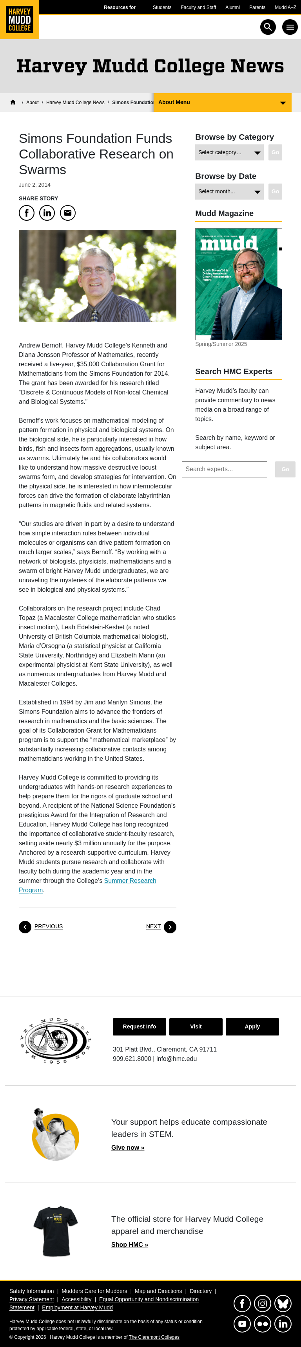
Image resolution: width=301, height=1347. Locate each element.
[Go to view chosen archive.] (275, 192)
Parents (257, 7)
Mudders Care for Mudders (94, 1291)
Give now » (127, 1147)
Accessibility (76, 1299)
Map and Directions (158, 1291)
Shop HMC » (129, 1244)
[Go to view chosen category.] (275, 152)
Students (162, 7)
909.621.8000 (132, 1058)
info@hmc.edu (176, 1058)
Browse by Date (225, 175)
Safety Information (31, 1291)
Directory (201, 1291)
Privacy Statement (31, 1299)
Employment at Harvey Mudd (77, 1307)
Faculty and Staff (198, 7)
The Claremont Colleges (154, 1337)
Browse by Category (234, 136)
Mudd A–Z (285, 7)
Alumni (232, 7)
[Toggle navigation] (290, 27)
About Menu (174, 102)
